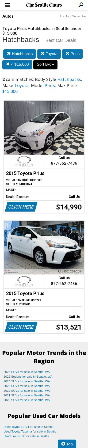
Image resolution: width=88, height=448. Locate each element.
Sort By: (45, 64)
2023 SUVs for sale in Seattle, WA (27, 386)
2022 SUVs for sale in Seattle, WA (27, 390)
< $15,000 (17, 64)
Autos (8, 16)
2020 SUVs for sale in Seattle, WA (27, 400)
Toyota (49, 54)
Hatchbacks (20, 54)
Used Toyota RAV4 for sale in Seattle (29, 427)
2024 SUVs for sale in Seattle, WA (27, 381)
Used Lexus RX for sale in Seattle (26, 436)
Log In (64, 16)
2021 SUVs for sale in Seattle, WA (27, 395)
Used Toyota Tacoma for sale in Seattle (30, 431)
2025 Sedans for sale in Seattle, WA (28, 376)
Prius (72, 54)
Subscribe (79, 16)
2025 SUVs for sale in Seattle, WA (27, 372)
